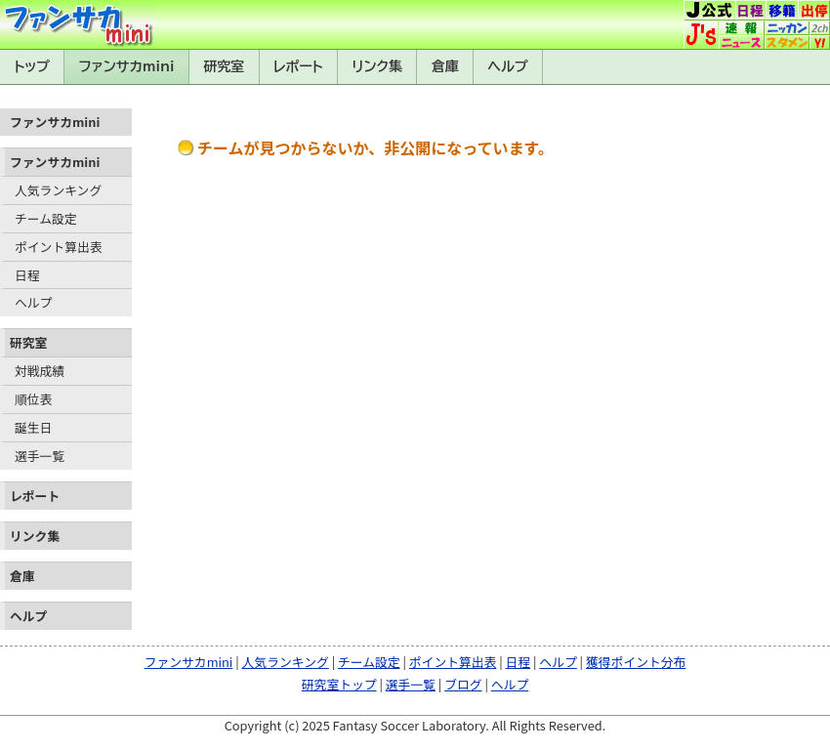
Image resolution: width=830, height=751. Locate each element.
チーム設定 (46, 218)
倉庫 (445, 66)
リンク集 (377, 66)
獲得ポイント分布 (635, 661)
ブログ (462, 684)
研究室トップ (339, 684)
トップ (32, 66)
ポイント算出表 (59, 246)
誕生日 (33, 427)
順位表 (33, 399)
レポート (298, 66)
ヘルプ (508, 66)
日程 (27, 275)
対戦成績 (39, 370)
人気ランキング (58, 190)
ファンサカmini (127, 66)
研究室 (223, 66)
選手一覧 (39, 455)
